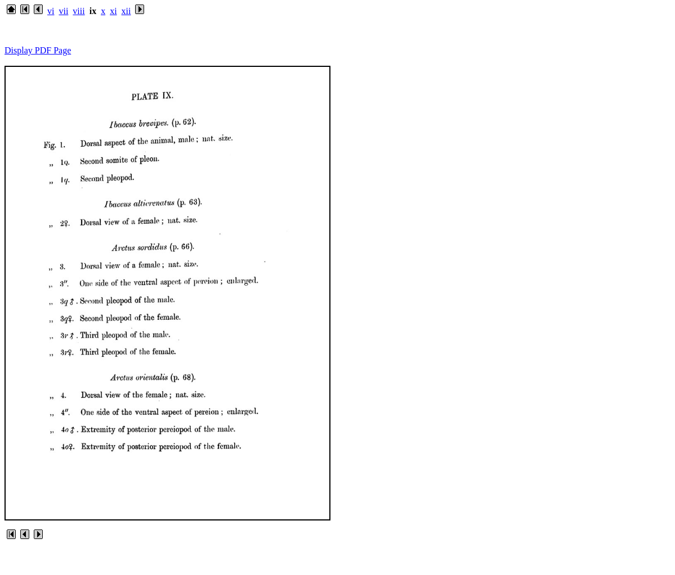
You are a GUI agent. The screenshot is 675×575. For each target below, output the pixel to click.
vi (50, 11)
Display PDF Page (38, 50)
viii (78, 11)
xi (113, 11)
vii (63, 11)
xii (126, 11)
